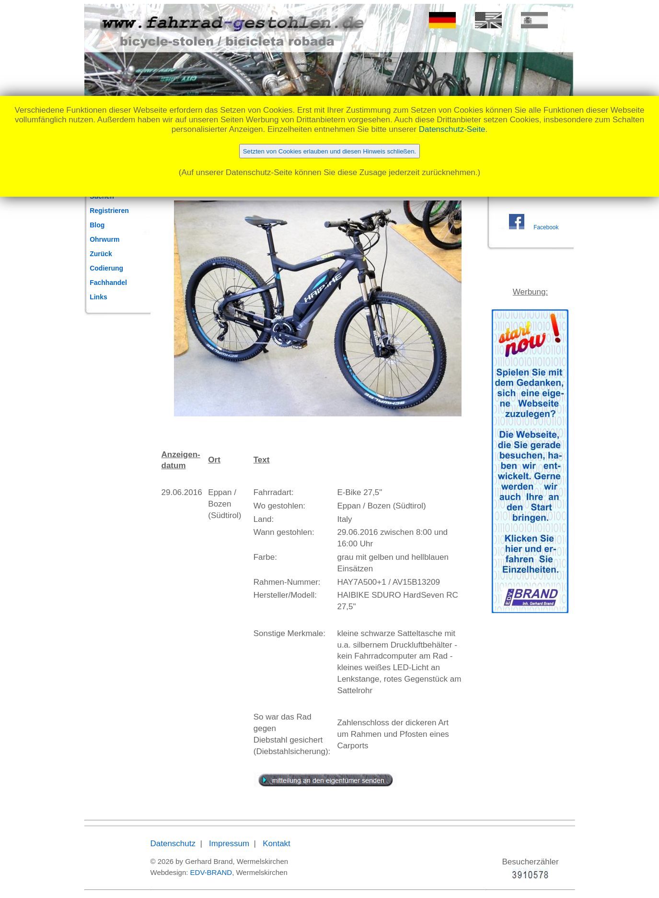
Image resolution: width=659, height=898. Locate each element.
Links (98, 297)
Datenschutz (173, 843)
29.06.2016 (182, 492)
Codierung (106, 268)
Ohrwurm (104, 239)
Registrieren (109, 210)
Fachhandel (108, 282)
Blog (97, 225)
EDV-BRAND (211, 872)
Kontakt (276, 843)
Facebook (545, 227)
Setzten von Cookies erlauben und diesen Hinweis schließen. (329, 151)
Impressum (229, 843)
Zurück (101, 254)
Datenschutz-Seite (452, 129)
